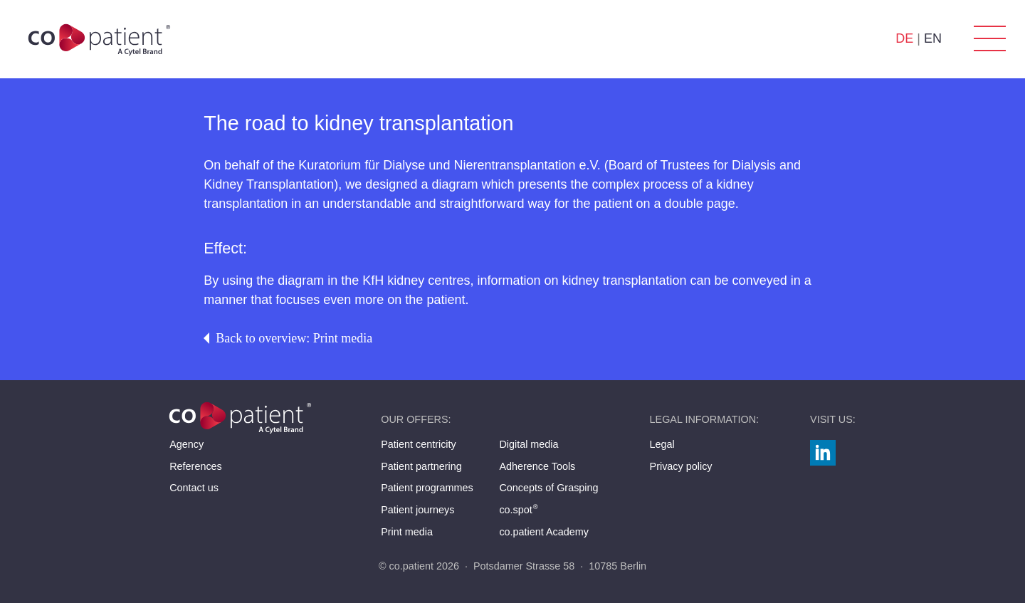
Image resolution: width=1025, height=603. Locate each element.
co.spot (519, 509)
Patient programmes (427, 487)
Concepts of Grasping (548, 487)
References (195, 466)
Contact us (194, 487)
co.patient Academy (544, 532)
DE (904, 38)
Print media (407, 532)
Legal (662, 444)
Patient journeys (417, 509)
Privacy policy (681, 466)
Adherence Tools (537, 466)
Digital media (528, 444)
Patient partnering (421, 466)
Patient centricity (418, 444)
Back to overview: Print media (288, 338)
